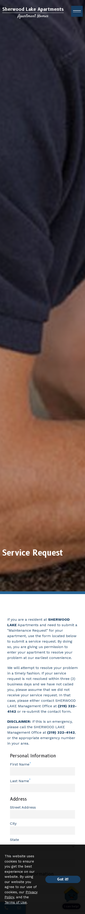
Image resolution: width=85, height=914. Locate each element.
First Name (19, 764)
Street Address (23, 807)
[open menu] (77, 12)
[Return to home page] (33, 14)
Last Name (19, 781)
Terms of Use (16, 902)
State (14, 839)
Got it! (63, 879)
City (13, 823)
